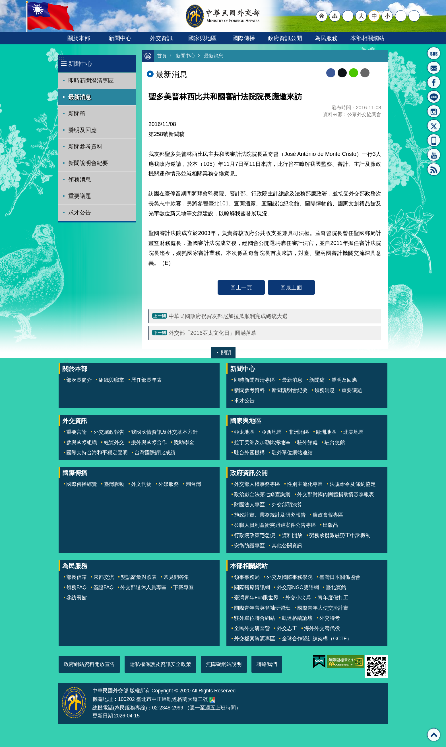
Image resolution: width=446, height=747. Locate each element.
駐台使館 (335, 442)
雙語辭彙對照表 (139, 577)
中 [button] (374, 16)
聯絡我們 (267, 664)
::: (61, 58)
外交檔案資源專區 (254, 639)
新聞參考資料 (85, 146)
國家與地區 (202, 38)
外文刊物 (141, 484)
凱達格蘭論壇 (297, 618)
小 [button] (387, 16)
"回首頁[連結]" (321, 16)
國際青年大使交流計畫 (322, 608)
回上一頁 (241, 287)
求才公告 (79, 212)
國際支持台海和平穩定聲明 (97, 453)
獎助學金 (184, 442)
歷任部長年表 (146, 380)
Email (364, 73)
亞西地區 (271, 432)
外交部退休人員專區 (143, 588)
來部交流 (104, 577)
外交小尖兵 (298, 598)
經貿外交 (114, 442)
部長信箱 (433, 67)
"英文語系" (348, 16)
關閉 (226, 353)
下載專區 (183, 588)
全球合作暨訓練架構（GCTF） (317, 639)
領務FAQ (76, 588)
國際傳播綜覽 (81, 484)
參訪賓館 (76, 598)
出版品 (330, 525)
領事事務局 (247, 577)
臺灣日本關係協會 (339, 577)
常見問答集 (176, 577)
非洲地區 (299, 432)
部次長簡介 (79, 380)
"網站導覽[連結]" (334, 16)
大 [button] (361, 16)
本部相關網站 (367, 38)
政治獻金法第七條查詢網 (262, 495)
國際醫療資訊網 (252, 588)
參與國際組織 (81, 442)
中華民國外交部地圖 (212, 700)
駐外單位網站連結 (292, 453)
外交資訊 (161, 38)
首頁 (162, 56)
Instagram (433, 111)
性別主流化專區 (305, 484)
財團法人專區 (249, 505)
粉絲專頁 (433, 82)
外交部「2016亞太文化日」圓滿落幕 (213, 333)
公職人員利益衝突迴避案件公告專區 (275, 525)
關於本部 (78, 38)
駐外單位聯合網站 (254, 618)
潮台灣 (193, 484)
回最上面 (291, 287)
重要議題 (79, 196)
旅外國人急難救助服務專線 (433, 53)
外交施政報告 (109, 432)
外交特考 (329, 618)
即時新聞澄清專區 (91, 80)
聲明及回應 (82, 130)
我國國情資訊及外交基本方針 (164, 432)
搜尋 (414, 16)
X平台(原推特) (433, 125)
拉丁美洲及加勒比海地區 (262, 442)
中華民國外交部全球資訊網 (223, 16)
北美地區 (353, 432)
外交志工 (287, 629)
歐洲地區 (326, 432)
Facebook (330, 73)
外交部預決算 (287, 505)
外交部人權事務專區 (257, 484)
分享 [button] (400, 16)
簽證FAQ (103, 588)
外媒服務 (168, 484)
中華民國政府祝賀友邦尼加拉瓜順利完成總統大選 (228, 316)
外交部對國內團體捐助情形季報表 (335, 495)
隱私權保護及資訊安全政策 (160, 664)
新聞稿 (76, 113)
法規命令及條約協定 (353, 484)
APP (433, 140)
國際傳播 (243, 38)
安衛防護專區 (249, 546)
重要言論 (76, 432)
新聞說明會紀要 (88, 163)
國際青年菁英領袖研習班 (262, 608)
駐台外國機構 (249, 453)
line (353, 73)
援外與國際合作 (149, 442)
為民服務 (326, 38)
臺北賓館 (336, 588)
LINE (433, 96)
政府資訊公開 (285, 38)
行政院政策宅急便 (254, 535)
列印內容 (376, 73)
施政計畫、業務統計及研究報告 (270, 515)
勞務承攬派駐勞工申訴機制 (340, 535)
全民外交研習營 (252, 629)
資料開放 (292, 535)
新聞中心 (120, 38)
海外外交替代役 (322, 629)
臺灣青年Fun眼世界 (256, 598)
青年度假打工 (333, 598)
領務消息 (79, 179)
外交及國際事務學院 (290, 577)
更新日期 (102, 716)
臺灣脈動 (114, 484)
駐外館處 (307, 442)
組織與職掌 (111, 380)
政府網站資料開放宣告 (89, 664)
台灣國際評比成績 (155, 453)
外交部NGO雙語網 (298, 588)
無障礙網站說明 (224, 664)
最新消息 (79, 97)
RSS (433, 169)
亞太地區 (244, 432)
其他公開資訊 (287, 546)
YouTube (433, 154)
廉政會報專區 (328, 515)
